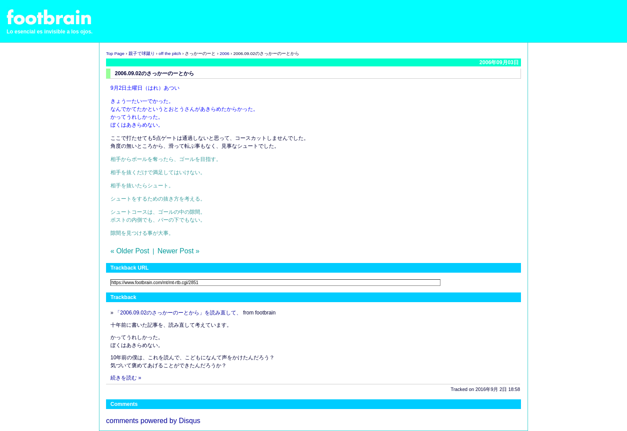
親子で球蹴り (141, 53)
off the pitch (170, 53)
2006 (224, 53)
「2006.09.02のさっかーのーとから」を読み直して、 (178, 313)
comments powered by (153, 420)
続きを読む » (125, 378)
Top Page (115, 53)
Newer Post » (178, 251)
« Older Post (129, 251)
